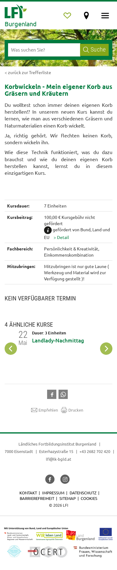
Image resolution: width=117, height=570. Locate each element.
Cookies (89, 498)
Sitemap (67, 498)
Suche (94, 49)
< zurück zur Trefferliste (28, 72)
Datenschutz (83, 492)
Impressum (53, 492)
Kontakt (28, 492)
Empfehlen (44, 410)
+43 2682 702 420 (94, 451)
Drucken (72, 410)
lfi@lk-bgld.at (58, 459)
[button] (61, 237)
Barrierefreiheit (37, 498)
